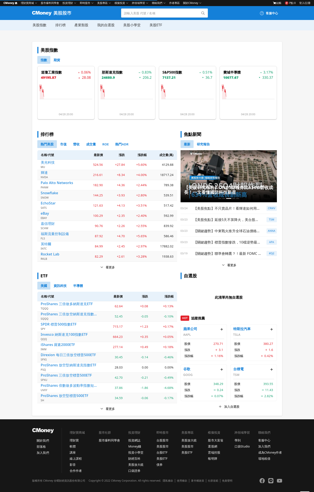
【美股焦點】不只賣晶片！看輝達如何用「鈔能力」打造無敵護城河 (227, 208)
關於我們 (43, 440)
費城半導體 (232, 72)
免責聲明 (227, 480)
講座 (73, 452)
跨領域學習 (138, 3)
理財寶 (74, 440)
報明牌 (212, 458)
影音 (73, 464)
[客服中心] (268, 13)
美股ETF (154, 25)
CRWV (271, 208)
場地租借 (264, 458)
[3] (91, 144)
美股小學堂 (131, 25)
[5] (122, 144)
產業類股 (81, 25)
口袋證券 (134, 471)
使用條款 (182, 480)
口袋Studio (242, 446)
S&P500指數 (172, 72)
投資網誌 (134, 440)
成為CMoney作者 (270, 452)
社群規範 (213, 480)
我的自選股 (105, 25)
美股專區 (102, 3)
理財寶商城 (27, 3)
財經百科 (134, 458)
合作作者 (76, 471)
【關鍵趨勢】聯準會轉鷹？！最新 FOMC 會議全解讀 (227, 253)
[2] (76, 144)
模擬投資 (120, 3)
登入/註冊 (305, 3)
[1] (56, 60)
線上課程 (76, 458)
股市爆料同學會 (50, 3)
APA (271, 242)
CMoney (10, 3)
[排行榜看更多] (107, 267)
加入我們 (43, 453)
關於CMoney (190, 3)
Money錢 (134, 446)
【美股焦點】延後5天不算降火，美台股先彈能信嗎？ (227, 219)
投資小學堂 (135, 452)
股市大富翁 (215, 440)
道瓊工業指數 (51, 72)
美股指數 (39, 25)
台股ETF (162, 452)
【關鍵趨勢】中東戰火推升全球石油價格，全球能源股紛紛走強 (227, 231)
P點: (290, 3)
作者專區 (174, 3)
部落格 (41, 446)
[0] (43, 60)
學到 (238, 440)
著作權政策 (197, 480)
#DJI (271, 253)
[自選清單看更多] (229, 407)
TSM (271, 219)
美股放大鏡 (135, 464)
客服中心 (264, 440)
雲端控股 (214, 452)
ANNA (271, 231)
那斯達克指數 (112, 72)
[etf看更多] (107, 409)
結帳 (277, 3)
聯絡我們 (157, 3)
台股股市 (162, 440)
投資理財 (67, 3)
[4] (105, 144)
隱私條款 (168, 480)
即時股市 (85, 3)
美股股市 (162, 446)
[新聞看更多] (229, 265)
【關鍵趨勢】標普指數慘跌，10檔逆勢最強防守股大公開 (227, 242)
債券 (159, 464)
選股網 (212, 446)
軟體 (73, 446)
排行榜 (60, 25)
